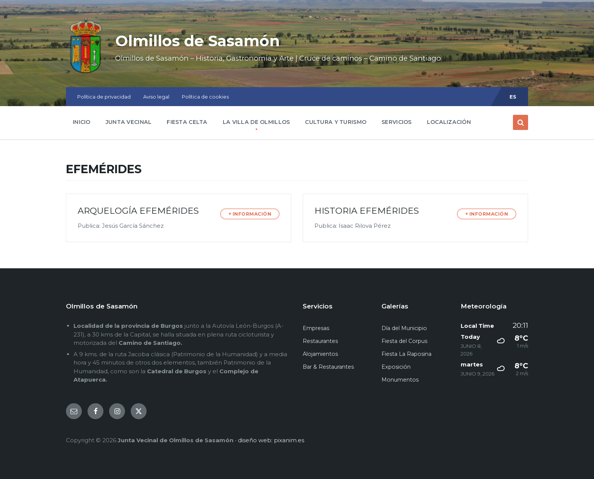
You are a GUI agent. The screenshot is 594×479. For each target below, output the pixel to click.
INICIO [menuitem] (82, 122)
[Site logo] (85, 72)
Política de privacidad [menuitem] (104, 97)
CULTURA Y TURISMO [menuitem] (335, 122)
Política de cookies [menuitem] (205, 97)
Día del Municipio (404, 328)
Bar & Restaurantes (328, 366)
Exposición (396, 366)
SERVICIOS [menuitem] (396, 122)
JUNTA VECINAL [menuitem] (129, 122)
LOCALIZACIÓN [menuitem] (449, 122)
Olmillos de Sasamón (207, 40)
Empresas (316, 328)
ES (513, 97)
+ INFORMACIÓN (249, 214)
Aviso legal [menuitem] (156, 97)
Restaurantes (320, 341)
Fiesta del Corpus (404, 341)
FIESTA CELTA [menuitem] (187, 122)
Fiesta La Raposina (406, 354)
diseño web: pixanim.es (271, 440)
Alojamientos (320, 354)
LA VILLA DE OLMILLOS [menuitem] (256, 122)
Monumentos (400, 379)
